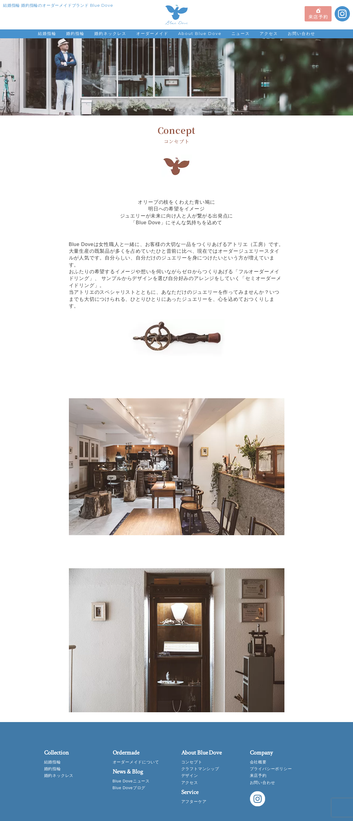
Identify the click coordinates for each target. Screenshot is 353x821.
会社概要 (258, 762)
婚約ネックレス (110, 33)
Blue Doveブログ (129, 787)
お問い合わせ (301, 33)
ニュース (240, 33)
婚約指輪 (75, 33)
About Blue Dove (200, 33)
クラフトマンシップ (200, 768)
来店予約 (258, 775)
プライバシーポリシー (271, 768)
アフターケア (194, 801)
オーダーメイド (152, 33)
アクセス (269, 33)
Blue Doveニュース (131, 781)
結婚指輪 (47, 33)
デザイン (189, 775)
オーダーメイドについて (136, 762)
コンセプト (191, 762)
